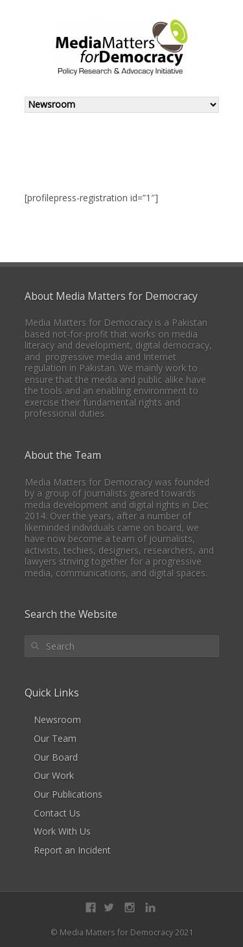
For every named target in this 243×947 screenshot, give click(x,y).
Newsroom (57, 719)
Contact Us (57, 813)
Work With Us (62, 831)
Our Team (55, 738)
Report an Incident (72, 850)
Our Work (54, 775)
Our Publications (68, 794)
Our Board (56, 757)
